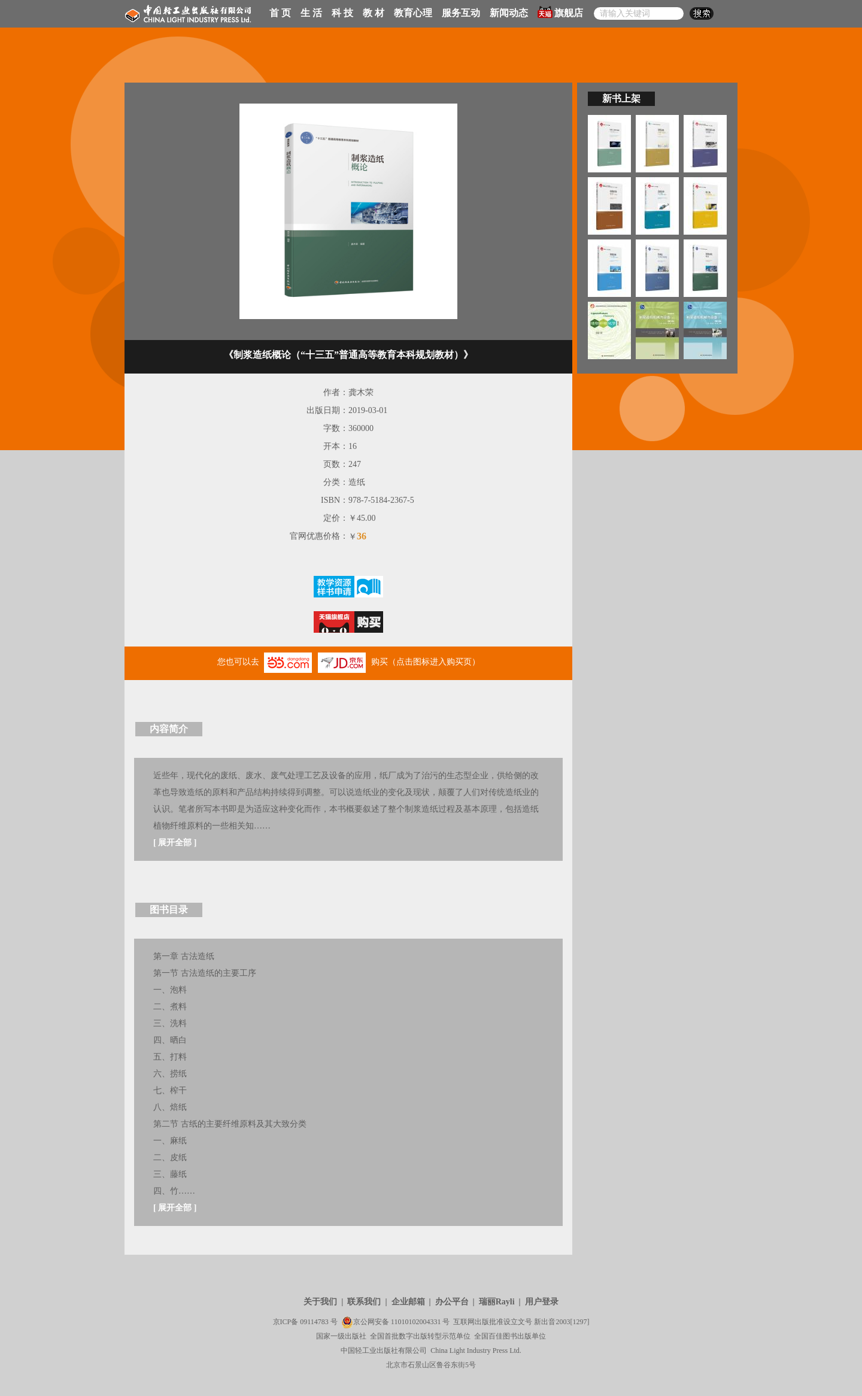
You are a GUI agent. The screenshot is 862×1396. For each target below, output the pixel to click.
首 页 (280, 13)
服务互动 (461, 13)
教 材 (373, 13)
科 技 (342, 13)
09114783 (314, 1322)
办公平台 (452, 1301)
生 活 (311, 13)
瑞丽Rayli (497, 1301)
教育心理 (413, 13)
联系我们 (364, 1301)
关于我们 (320, 1301)
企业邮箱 (408, 1301)
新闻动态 (509, 13)
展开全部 (175, 842)
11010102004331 (416, 1322)
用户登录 (542, 1301)
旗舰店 (560, 12)
